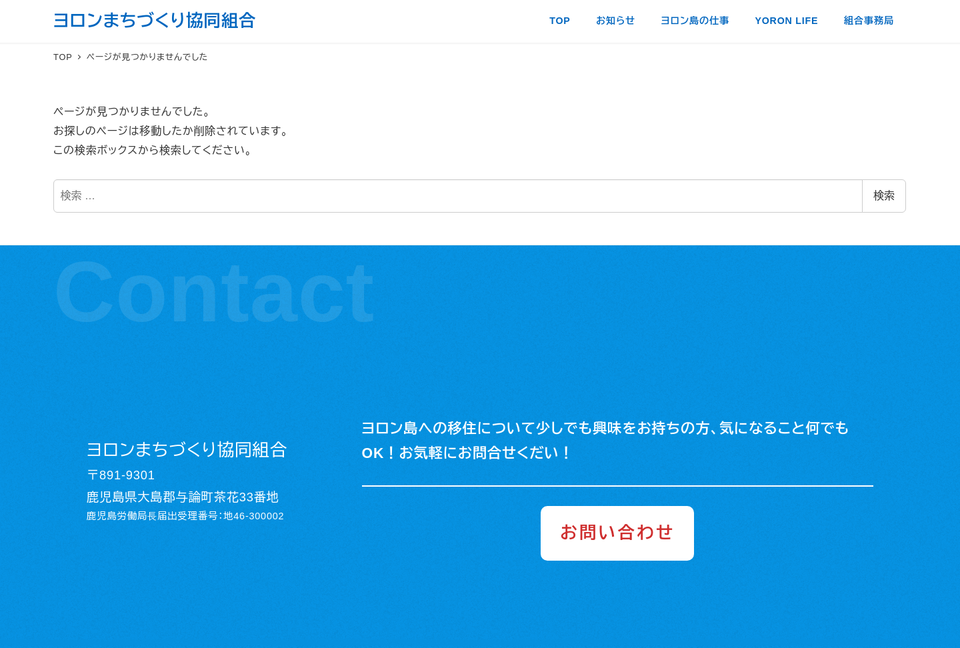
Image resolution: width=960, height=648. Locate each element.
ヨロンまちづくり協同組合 (154, 20)
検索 (884, 195)
